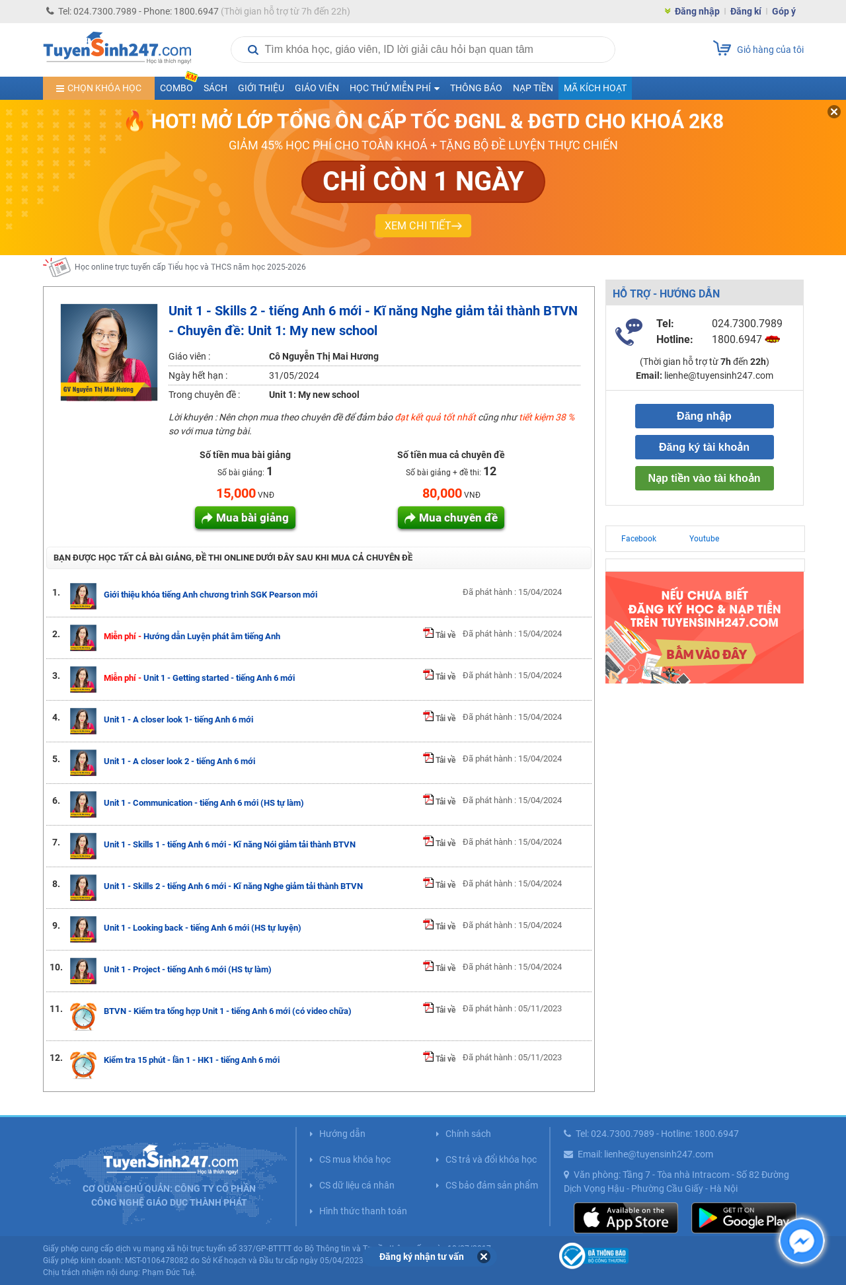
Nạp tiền (533, 88)
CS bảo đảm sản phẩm (491, 1185)
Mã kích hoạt (595, 88)
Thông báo (476, 88)
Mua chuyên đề (458, 517)
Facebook (638, 538)
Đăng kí (745, 11)
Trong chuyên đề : (204, 394)
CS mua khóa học (355, 1159)
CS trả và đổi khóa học (491, 1159)
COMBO (179, 85)
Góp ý (784, 11)
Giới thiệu (261, 88)
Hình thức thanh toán (363, 1211)
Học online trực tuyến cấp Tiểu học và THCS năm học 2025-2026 (190, 267)
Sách (215, 88)
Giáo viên (317, 88)
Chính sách (468, 1133)
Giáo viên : (189, 356)
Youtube (704, 538)
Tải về (439, 635)
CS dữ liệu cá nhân (357, 1185)
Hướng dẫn (342, 1133)
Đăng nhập (697, 11)
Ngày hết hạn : (198, 375)
